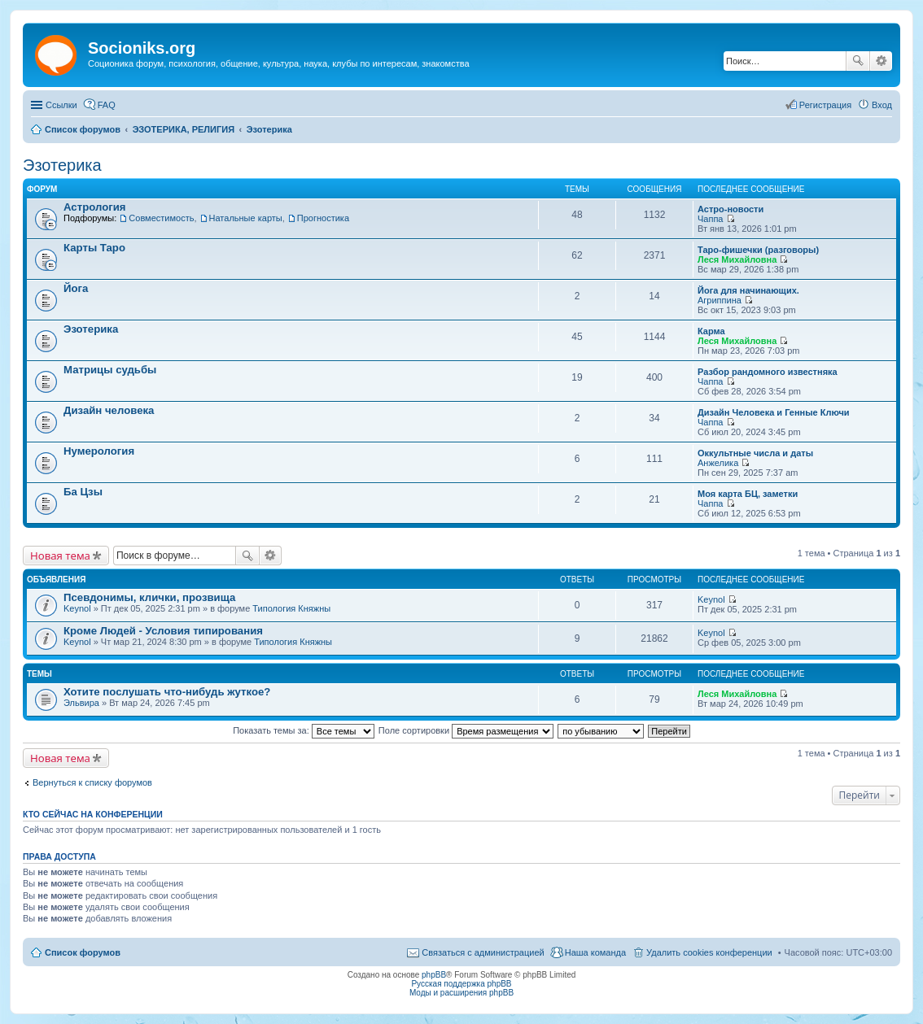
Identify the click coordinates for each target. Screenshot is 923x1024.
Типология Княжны (291, 608)
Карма (711, 331)
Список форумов (82, 952)
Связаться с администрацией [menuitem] (483, 952)
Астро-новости (730, 209)
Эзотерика (62, 165)
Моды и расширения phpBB (461, 992)
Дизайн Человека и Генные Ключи (774, 412)
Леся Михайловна (737, 259)
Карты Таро (94, 248)
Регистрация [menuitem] (825, 105)
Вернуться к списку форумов (92, 782)
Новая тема (60, 555)
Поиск (858, 61)
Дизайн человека (108, 410)
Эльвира (81, 703)
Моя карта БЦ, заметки (748, 494)
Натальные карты (245, 218)
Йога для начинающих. (748, 290)
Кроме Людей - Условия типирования (163, 631)
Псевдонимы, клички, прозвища (149, 597)
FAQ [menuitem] (107, 105)
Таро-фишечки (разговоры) (758, 250)
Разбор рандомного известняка (768, 372)
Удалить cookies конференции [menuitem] (709, 952)
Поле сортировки (465, 730)
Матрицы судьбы (109, 370)
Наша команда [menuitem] (595, 952)
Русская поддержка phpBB (461, 983)
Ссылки (61, 105)
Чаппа (710, 219)
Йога (75, 288)
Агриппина (719, 300)
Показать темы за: (303, 730)
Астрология (94, 207)
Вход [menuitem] (882, 105)
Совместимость (161, 218)
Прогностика (323, 218)
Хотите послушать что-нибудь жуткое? (166, 692)
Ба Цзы (83, 492)
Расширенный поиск (881, 61)
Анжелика (718, 463)
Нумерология (98, 451)
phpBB (434, 974)
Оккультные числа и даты (755, 453)
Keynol (77, 608)
